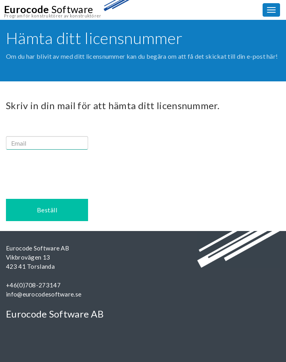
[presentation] (66, 171)
